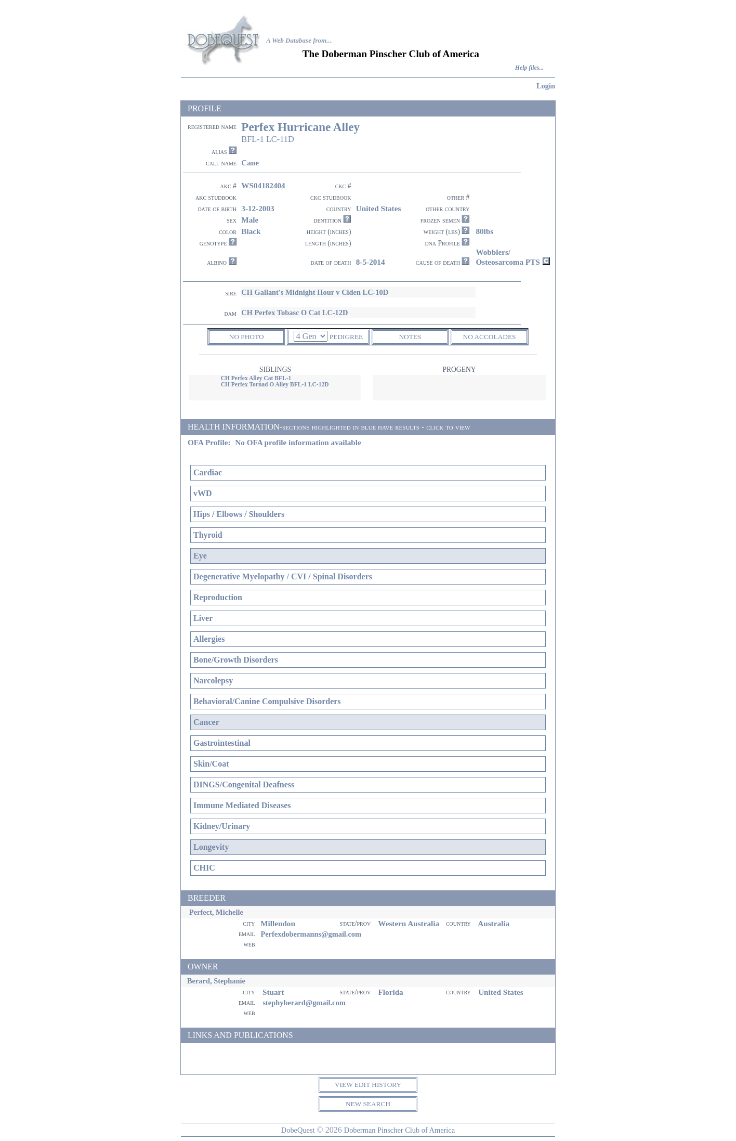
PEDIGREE (346, 337)
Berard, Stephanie (216, 981)
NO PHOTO (246, 337)
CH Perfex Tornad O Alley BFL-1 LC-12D (275, 384)
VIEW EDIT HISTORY (368, 1084)
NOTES (410, 337)
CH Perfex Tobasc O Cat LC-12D (294, 312)
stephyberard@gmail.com (303, 1003)
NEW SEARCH (368, 1104)
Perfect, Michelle (216, 912)
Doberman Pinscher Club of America (399, 1130)
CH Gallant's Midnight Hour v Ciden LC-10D (314, 292)
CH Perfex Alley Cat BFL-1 (256, 378)
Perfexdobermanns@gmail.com (310, 934)
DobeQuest (298, 1130)
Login (545, 86)
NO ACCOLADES (489, 337)
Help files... (529, 67)
